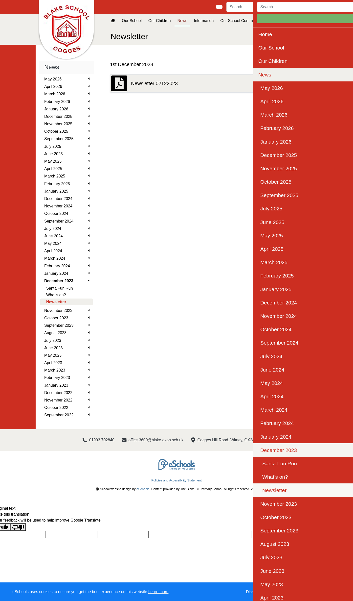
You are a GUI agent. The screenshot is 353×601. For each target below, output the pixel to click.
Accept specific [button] (281, 592)
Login (305, 7)
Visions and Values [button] (284, 21)
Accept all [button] (320, 592)
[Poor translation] (18, 527)
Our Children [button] (159, 21)
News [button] (182, 21)
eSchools (143, 489)
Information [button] (204, 21)
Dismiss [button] (253, 592)
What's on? (56, 295)
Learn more (158, 592)
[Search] (254, 7)
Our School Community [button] (240, 21)
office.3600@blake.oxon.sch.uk (156, 440)
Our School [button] (132, 21)
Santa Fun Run (59, 288)
